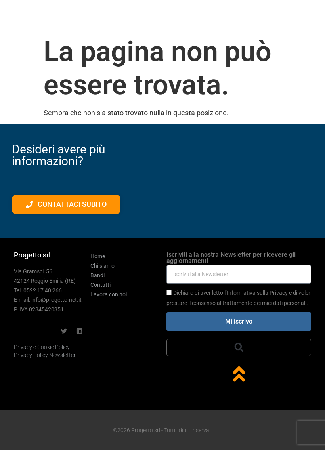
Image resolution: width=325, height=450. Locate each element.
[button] (239, 347)
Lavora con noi (108, 294)
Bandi (97, 275)
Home (97, 256)
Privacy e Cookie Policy (42, 347)
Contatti (100, 285)
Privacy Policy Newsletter (45, 355)
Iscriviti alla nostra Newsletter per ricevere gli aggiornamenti (231, 258)
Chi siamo (102, 266)
